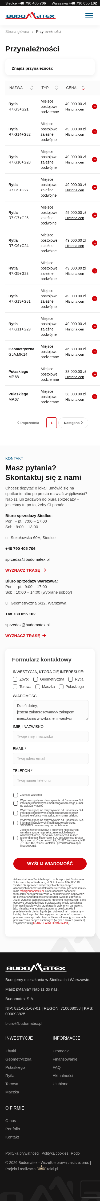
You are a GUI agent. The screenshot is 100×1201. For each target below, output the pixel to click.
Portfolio (12, 1129)
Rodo (75, 1153)
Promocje (61, 1051)
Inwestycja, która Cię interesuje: (48, 672)
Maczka (12, 1092)
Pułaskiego (15, 1067)
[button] (31, 88)
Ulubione (61, 1083)
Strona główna (17, 31)
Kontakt (12, 1137)
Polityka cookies (55, 1153)
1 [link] (52, 423)
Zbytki (10, 1051)
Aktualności (63, 1075)
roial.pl (47, 1169)
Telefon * (51, 777)
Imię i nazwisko (51, 733)
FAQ (57, 1067)
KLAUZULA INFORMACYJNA (51, 923)
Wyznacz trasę (25, 570)
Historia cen (74, 109)
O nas (10, 1120)
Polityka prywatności (22, 1153)
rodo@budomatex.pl (32, 891)
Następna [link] (73, 423)
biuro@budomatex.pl (23, 1023)
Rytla (9, 1075)
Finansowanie (65, 1059)
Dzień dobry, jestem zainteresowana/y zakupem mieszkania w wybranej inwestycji (51, 710)
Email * (51, 755)
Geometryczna (18, 1059)
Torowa (11, 1083)
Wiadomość (51, 707)
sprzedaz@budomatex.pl (27, 559)
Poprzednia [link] (28, 423)
